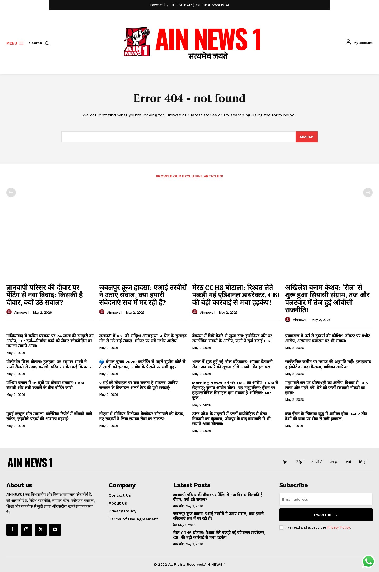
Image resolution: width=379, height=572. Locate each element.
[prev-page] (11, 193)
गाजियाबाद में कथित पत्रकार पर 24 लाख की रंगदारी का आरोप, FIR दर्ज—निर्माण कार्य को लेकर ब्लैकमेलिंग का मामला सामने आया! (49, 340)
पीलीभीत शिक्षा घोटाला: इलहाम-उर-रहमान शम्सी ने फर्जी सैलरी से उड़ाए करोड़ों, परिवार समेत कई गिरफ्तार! (49, 364)
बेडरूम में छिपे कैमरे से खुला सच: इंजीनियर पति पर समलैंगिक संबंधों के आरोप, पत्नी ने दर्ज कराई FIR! (232, 338)
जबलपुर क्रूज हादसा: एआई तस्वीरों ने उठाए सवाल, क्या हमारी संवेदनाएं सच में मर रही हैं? (143, 295)
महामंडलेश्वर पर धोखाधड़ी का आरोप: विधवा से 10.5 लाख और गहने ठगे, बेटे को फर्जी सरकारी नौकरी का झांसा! (326, 387)
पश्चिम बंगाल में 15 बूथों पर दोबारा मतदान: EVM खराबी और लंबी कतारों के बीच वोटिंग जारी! (45, 385)
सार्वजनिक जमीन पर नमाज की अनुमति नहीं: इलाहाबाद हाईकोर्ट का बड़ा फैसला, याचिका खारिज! (328, 364)
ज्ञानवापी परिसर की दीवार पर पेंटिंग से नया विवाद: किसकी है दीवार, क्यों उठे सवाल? (44, 295)
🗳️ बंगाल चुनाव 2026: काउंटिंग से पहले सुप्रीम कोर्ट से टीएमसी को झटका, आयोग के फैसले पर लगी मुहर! (142, 364)
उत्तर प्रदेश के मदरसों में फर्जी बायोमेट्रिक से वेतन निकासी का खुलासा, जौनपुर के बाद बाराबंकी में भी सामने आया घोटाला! (231, 418)
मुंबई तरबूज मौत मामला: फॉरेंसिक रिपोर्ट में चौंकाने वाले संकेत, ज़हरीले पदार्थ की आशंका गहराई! (49, 416)
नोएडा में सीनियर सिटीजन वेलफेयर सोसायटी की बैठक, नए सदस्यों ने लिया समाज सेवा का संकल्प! (141, 416)
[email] (326, 499)
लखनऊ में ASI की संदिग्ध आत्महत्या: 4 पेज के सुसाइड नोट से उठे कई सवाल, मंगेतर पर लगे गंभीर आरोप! (143, 338)
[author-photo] (9, 312)
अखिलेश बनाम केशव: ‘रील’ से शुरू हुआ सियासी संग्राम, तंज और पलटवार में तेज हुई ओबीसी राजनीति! (327, 298)
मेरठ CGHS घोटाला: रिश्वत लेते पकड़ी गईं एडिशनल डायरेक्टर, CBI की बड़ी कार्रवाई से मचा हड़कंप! (236, 295)
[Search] (307, 136)
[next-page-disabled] (368, 193)
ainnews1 (21, 312)
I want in (326, 514)
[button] (40, 42)
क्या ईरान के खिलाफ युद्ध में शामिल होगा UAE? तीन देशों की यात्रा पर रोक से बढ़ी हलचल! (326, 416)
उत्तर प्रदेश (178, 506)
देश (175, 525)
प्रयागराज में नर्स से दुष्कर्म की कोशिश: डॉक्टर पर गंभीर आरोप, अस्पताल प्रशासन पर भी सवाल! (327, 338)
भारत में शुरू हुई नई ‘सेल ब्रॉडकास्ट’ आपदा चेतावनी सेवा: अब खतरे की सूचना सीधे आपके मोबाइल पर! (232, 364)
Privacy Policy (338, 527)
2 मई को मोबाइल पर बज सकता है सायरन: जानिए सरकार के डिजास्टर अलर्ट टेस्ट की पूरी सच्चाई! (138, 385)
